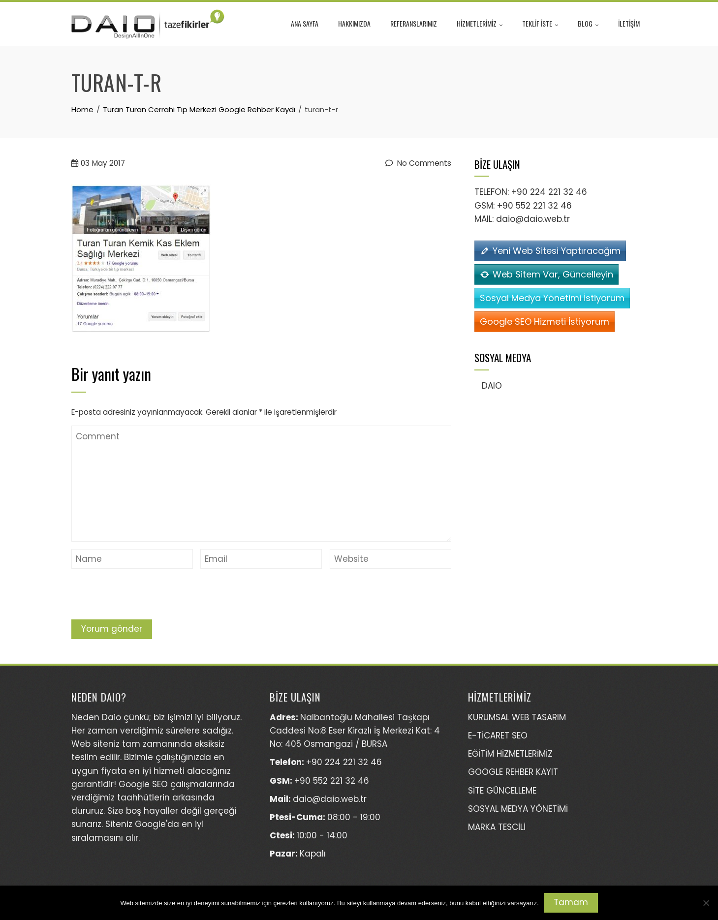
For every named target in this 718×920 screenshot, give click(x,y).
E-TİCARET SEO (498, 735)
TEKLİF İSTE (540, 24)
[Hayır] (706, 903)
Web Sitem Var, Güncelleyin (553, 274)
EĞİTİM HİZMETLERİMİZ (510, 754)
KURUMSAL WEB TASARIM (517, 717)
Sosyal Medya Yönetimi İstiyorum (552, 298)
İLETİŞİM (629, 23)
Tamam (571, 902)
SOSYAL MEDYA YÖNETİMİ (518, 809)
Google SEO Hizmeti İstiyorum (544, 321)
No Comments (418, 163)
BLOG (588, 24)
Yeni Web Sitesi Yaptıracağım (557, 251)
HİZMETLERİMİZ (479, 24)
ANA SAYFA (304, 23)
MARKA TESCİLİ (497, 827)
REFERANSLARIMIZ (413, 23)
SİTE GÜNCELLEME (502, 791)
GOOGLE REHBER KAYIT (513, 772)
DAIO (492, 386)
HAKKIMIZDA (354, 23)
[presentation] (146, 595)
